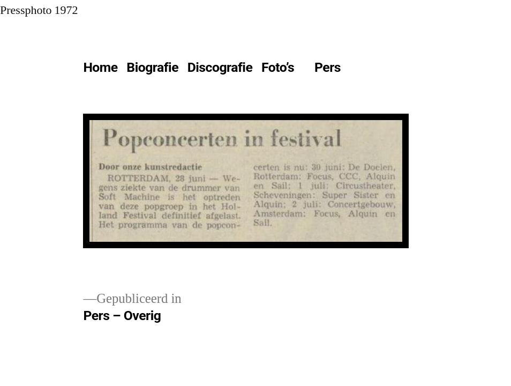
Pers (327, 67)
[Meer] (369, 69)
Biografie (152, 67)
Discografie (220, 67)
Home (100, 67)
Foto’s (277, 67)
